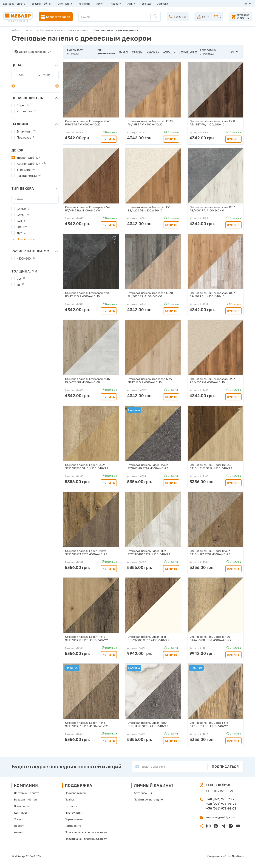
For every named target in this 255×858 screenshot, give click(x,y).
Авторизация (141, 790)
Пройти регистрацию (146, 796)
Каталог (30, 30)
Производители (75, 790)
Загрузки (162, 3)
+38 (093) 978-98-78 (221, 796)
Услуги (100, 3)
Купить (109, 138)
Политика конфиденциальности (85, 835)
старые (137, 51)
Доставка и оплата (14, 3)
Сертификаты (73, 815)
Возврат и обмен (42, 3)
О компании (65, 3)
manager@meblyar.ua (219, 814)
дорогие (169, 51)
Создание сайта (220, 852)
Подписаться (225, 764)
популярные (188, 51)
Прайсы (70, 796)
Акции (131, 3)
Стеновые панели (78, 30)
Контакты (84, 3)
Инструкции (72, 809)
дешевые (153, 51)
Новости (116, 3)
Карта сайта (72, 822)
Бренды (146, 3)
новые (123, 51)
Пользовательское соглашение (84, 828)
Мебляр (16, 30)
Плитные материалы (51, 30)
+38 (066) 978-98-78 (221, 806)
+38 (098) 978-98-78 (221, 801)
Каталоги (71, 803)
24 (232, 51)
